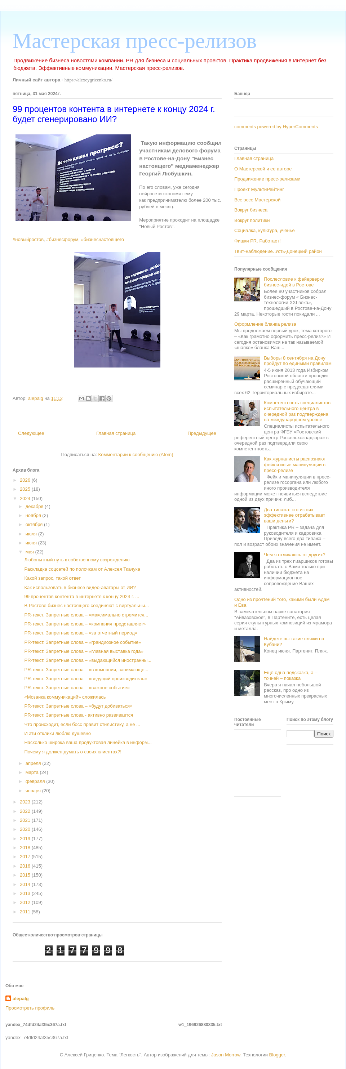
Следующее (31, 433)
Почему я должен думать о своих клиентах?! (72, 751)
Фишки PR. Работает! (257, 241)
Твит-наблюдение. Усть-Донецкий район (278, 251)
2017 (26, 856)
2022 (26, 811)
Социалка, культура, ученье (264, 230)
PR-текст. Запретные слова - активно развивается (78, 715)
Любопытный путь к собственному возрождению (76, 559)
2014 (26, 884)
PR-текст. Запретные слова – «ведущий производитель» (85, 678)
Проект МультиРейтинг (259, 189)
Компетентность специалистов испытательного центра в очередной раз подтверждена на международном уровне (297, 411)
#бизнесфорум (62, 239)
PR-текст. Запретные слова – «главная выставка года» (83, 651)
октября (35, 524)
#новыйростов (28, 239)
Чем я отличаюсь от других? (294, 554)
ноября (34, 515)
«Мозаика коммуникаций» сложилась (65, 697)
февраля (36, 781)
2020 (26, 829)
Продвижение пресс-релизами (267, 179)
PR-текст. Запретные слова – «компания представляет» (85, 624)
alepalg (21, 998)
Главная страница (116, 433)
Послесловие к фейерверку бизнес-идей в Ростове (294, 282)
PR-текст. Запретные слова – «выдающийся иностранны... (87, 660)
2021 (26, 820)
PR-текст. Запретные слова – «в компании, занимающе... (86, 669)
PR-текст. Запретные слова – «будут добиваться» (78, 706)
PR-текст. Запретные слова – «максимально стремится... (86, 615)
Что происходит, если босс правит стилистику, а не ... (82, 724)
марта (33, 772)
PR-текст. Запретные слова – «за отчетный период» (80, 633)
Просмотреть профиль (29, 1008)
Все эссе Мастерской (257, 199)
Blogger (277, 1054)
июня (32, 542)
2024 (26, 498)
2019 (26, 838)
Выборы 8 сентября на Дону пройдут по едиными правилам (298, 360)
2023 (26, 802)
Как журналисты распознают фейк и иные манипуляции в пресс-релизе (295, 464)
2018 (26, 847)
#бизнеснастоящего (102, 239)
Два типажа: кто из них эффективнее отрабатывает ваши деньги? (294, 515)
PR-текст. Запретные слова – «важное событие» (76, 687)
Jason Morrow (225, 1054)
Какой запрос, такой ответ (52, 578)
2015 (26, 875)
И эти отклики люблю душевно (57, 733)
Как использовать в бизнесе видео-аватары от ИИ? (80, 587)
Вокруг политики (252, 220)
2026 (26, 480)
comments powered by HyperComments (276, 126)
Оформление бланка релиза (265, 324)
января (34, 790)
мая (30, 551)
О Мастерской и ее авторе (263, 169)
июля (32, 533)
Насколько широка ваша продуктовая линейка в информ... (87, 742)
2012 (26, 902)
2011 (26, 911)
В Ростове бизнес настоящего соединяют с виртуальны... (86, 605)
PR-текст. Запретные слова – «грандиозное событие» (82, 642)
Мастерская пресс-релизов (135, 41)
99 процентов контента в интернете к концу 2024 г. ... (81, 596)
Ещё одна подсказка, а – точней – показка (290, 675)
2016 (26, 866)
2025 (26, 489)
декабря (35, 506)
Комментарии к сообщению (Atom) (135, 454)
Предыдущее (201, 433)
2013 (26, 893)
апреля (34, 763)
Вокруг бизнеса (250, 210)
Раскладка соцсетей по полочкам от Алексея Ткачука (82, 569)
